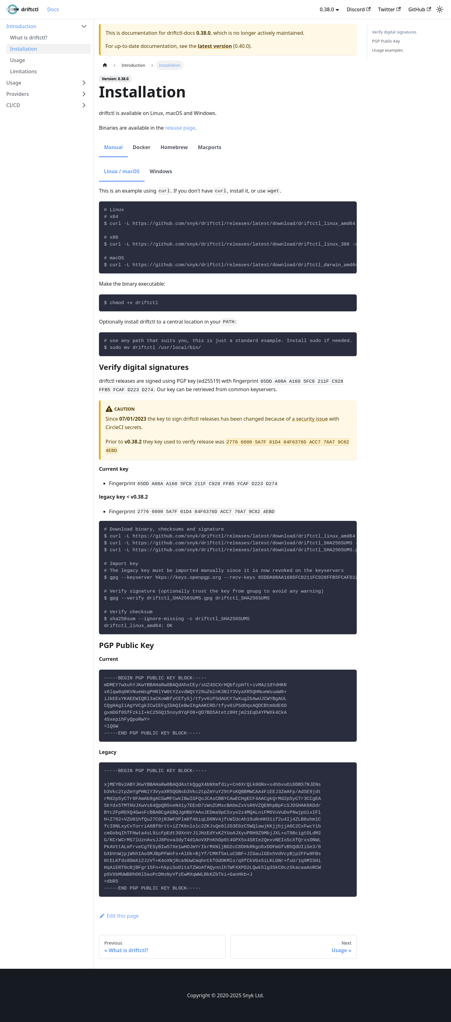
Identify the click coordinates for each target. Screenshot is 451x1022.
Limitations (23, 71)
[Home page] (105, 65)
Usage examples (387, 50)
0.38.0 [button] (327, 9)
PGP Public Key (386, 41)
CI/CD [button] (13, 105)
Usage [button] (13, 82)
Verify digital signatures (394, 32)
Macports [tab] (209, 147)
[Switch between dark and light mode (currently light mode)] (440, 9)
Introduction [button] (21, 26)
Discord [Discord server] (359, 9)
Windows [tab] (161, 171)
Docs (53, 9)
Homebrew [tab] (174, 147)
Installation (23, 48)
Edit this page (119, 915)
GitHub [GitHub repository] (419, 9)
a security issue (310, 418)
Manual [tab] (113, 147)
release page (180, 127)
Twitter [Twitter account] (389, 9)
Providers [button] (17, 94)
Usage (17, 60)
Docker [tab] (142, 147)
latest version (215, 46)
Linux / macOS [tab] (122, 171)
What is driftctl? (28, 37)
